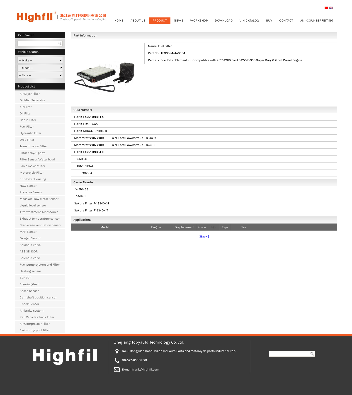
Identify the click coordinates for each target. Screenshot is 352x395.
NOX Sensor (28, 186)
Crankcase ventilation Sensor (40, 225)
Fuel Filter (27, 126)
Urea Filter (27, 140)
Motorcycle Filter (32, 172)
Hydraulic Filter (30, 133)
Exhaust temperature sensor (40, 219)
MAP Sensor (28, 232)
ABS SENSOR (29, 251)
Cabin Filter (28, 120)
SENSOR (26, 278)
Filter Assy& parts (32, 153)
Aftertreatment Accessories (39, 212)
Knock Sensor (29, 304)
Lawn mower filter (32, 166)
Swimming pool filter (35, 330)
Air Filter (26, 107)
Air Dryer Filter (30, 94)
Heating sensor (30, 271)
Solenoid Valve (30, 245)
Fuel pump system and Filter (40, 265)
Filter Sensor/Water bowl (37, 159)
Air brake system (32, 311)
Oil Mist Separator (32, 100)
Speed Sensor (29, 291)
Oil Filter (26, 113)
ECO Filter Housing (33, 179)
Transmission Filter (33, 146)
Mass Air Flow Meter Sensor (39, 199)
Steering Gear (29, 284)
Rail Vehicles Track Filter (37, 317)
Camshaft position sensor (38, 297)
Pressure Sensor (31, 192)
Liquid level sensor (33, 205)
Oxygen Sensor (30, 238)
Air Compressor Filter (35, 324)
